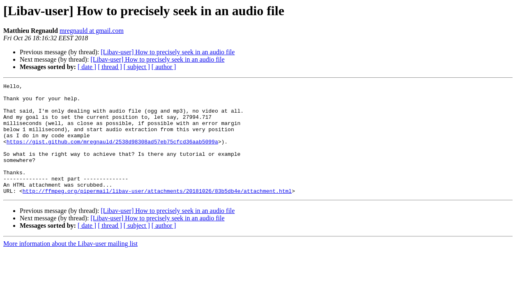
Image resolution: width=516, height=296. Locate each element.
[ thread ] (110, 66)
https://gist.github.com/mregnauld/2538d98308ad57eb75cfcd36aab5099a (112, 153)
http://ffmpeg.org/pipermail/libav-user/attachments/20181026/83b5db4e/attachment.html (157, 213)
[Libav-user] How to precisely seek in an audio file (168, 52)
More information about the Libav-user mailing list (70, 265)
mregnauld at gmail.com (92, 30)
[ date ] (87, 66)
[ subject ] (137, 66)
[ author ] (164, 66)
